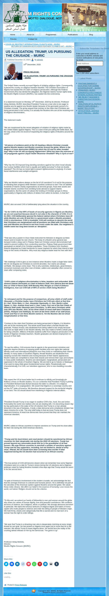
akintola (40, 60)
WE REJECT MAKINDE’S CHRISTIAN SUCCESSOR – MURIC (89, 99)
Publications (73, 35)
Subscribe (84, 69)
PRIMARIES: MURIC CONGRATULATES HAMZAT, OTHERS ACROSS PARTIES (90, 92)
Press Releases (21, 585)
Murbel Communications (58, 592)
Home (12, 35)
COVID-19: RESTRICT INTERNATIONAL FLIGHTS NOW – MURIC (32, 44)
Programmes (51, 35)
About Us (30, 35)
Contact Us (32, 39)
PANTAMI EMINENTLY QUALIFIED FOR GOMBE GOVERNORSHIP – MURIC (89, 85)
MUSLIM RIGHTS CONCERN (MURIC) (53, 13)
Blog (91, 35)
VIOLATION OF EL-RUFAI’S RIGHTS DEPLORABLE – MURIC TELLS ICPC (89, 106)
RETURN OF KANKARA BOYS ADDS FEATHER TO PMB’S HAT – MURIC (41, 46)
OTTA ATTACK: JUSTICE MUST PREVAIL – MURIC (88, 112)
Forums (13, 39)
